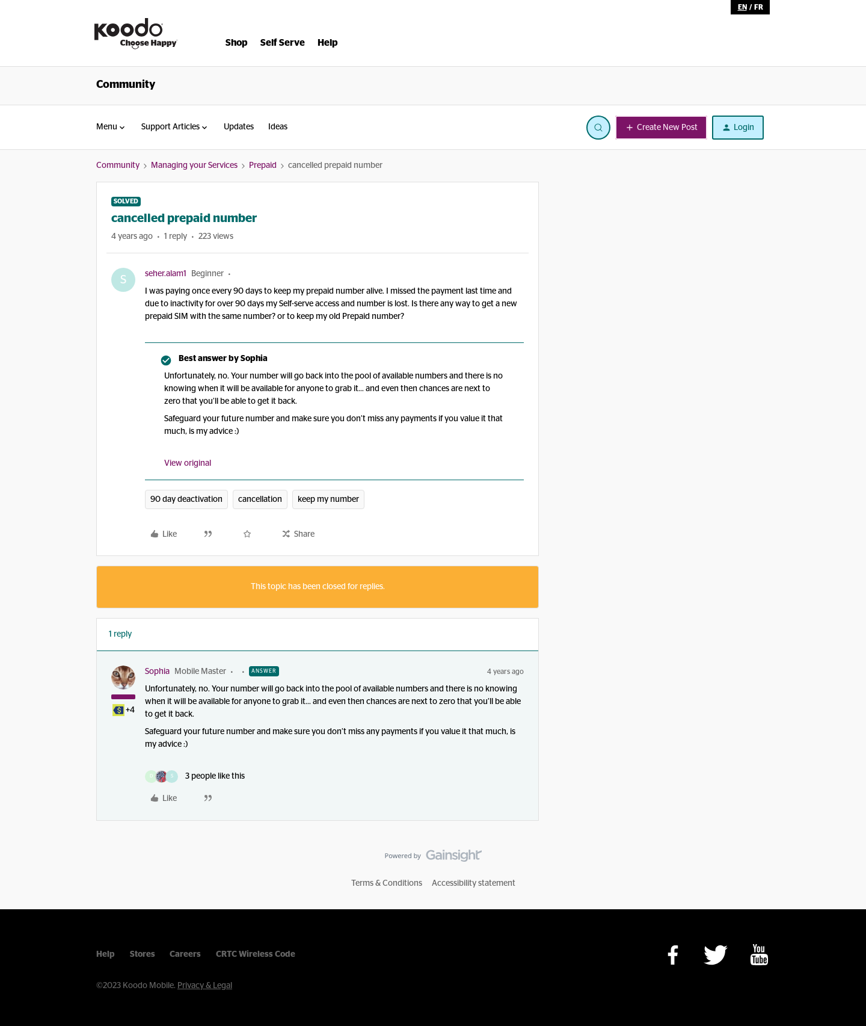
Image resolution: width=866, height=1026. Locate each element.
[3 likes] (195, 776)
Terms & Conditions (386, 883)
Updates (239, 127)
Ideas (277, 127)
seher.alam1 (165, 274)
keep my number (328, 499)
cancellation (260, 499)
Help (105, 954)
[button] (661, 128)
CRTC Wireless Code (255, 954)
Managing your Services (194, 165)
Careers (185, 954)
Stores (142, 954)
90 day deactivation (186, 499)
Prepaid (263, 165)
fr (758, 7)
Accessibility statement (473, 883)
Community (125, 84)
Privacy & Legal (204, 985)
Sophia (157, 671)
